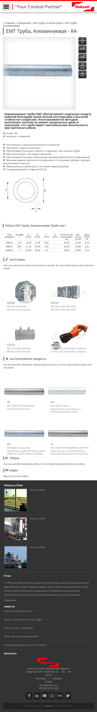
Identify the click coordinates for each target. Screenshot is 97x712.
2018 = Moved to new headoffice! (21, 636)
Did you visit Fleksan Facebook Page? (23, 619)
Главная (10, 23)
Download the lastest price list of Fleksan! (25, 644)
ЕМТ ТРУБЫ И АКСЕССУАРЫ (48, 23)
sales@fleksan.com (48, 685)
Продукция (24, 23)
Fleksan (48, 706)
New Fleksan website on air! (18, 611)
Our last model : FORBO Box (18, 627)
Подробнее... (11, 600)
